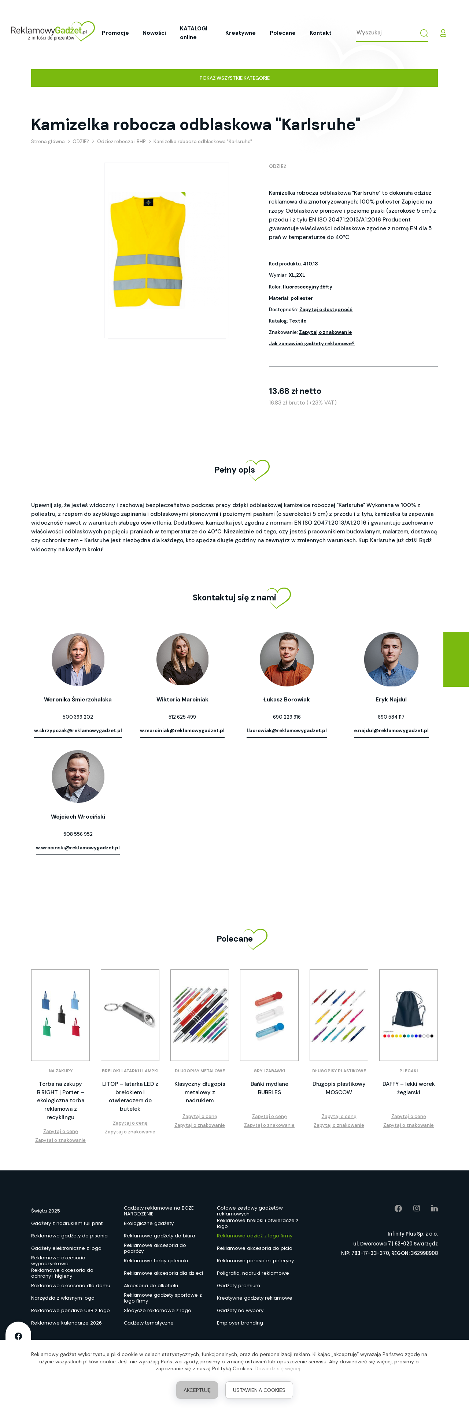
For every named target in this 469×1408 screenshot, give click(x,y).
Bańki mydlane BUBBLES (269, 1088)
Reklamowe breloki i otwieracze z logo (258, 1223)
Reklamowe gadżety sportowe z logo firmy (163, 1298)
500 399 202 (78, 717)
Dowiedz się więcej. (278, 1368)
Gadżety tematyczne (149, 1322)
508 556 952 (78, 834)
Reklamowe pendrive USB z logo (70, 1310)
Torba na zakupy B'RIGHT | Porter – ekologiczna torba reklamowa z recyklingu (60, 1100)
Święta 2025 (45, 1210)
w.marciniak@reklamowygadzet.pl (182, 730)
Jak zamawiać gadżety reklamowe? (312, 343)
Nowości (154, 33)
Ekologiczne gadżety (149, 1223)
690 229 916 (287, 717)
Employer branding (240, 1322)
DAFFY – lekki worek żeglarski (409, 1088)
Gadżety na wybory (240, 1310)
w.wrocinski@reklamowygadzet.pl (78, 848)
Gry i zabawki (269, 1071)
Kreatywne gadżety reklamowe (254, 1298)
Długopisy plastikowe (339, 1071)
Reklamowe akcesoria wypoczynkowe (58, 1261)
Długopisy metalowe (200, 1071)
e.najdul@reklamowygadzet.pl (391, 730)
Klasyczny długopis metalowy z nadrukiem (199, 1092)
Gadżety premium (238, 1285)
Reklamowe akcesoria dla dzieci (163, 1273)
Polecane (283, 33)
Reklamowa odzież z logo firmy (254, 1235)
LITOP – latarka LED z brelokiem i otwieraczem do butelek (130, 1096)
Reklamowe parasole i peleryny (255, 1260)
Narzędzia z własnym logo (63, 1298)
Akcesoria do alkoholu (151, 1285)
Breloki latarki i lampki (130, 1071)
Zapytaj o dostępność (325, 309)
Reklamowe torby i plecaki (156, 1260)
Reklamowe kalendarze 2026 (66, 1322)
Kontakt (321, 33)
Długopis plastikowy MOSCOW (339, 1088)
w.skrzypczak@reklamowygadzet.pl (78, 730)
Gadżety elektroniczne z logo (66, 1248)
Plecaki (408, 1071)
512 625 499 (182, 717)
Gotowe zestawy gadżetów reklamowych (250, 1211)
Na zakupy (61, 1071)
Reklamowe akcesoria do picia (254, 1248)
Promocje (115, 33)
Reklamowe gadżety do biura (159, 1235)
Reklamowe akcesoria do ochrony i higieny (62, 1273)
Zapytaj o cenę (60, 1131)
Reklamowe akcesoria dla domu (70, 1285)
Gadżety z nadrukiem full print (67, 1223)
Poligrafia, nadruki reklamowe (253, 1273)
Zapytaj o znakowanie (325, 332)
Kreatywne (240, 33)
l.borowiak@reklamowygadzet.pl (287, 730)
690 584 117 (391, 717)
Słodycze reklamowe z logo (157, 1310)
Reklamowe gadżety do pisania (69, 1235)
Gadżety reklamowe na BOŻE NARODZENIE (159, 1211)
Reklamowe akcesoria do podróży (155, 1248)
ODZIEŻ (278, 166)
